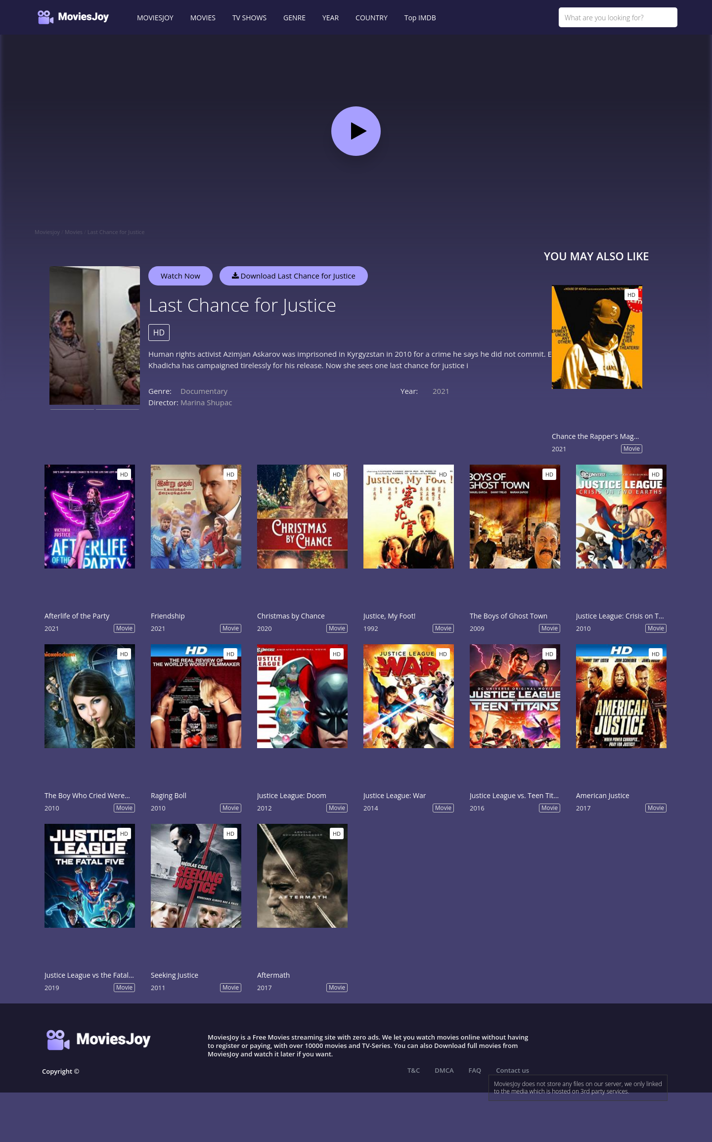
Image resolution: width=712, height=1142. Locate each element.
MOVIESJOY (155, 17)
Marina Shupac (206, 402)
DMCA (444, 1070)
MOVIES (203, 17)
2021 (441, 391)
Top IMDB (420, 17)
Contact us (512, 1070)
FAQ (475, 1070)
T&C (413, 1070)
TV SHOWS (249, 17)
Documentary (203, 391)
